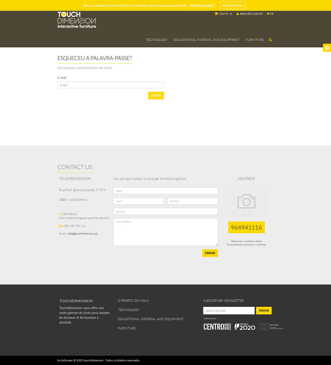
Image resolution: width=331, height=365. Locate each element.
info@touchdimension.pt (82, 233)
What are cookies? (202, 5)
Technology (156, 40)
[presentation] (148, 258)
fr (270, 13)
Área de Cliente (250, 13)
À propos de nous (133, 300)
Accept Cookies (233, 5)
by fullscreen (65, 360)
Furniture (255, 40)
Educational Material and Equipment (207, 40)
